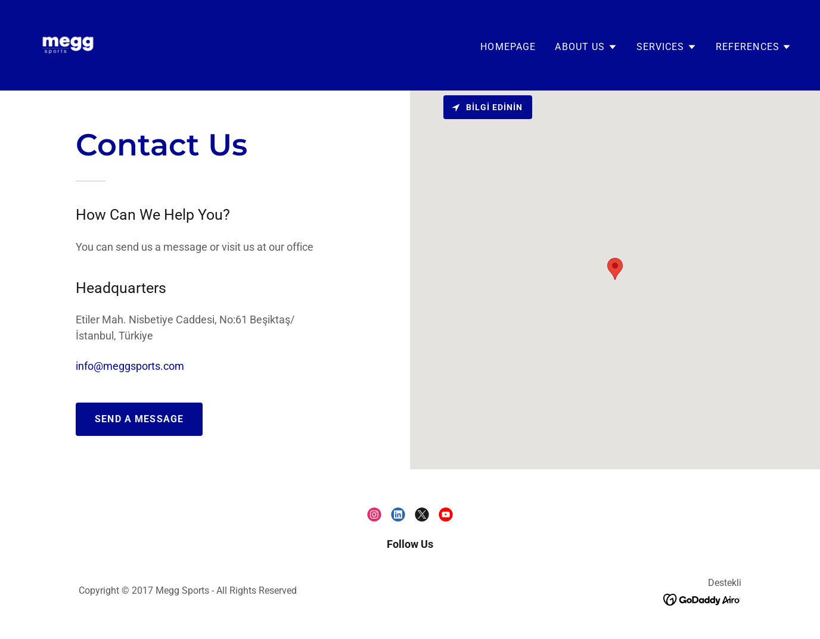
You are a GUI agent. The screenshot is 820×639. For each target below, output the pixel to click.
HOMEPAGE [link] (508, 46)
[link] (68, 44)
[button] (586, 47)
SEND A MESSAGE (139, 419)
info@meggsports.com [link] (130, 366)
